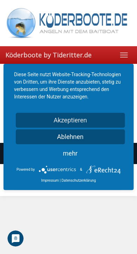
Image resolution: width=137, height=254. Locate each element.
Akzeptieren (70, 120)
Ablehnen (70, 136)
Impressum (50, 180)
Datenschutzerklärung (78, 180)
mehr (70, 153)
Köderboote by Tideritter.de (48, 55)
